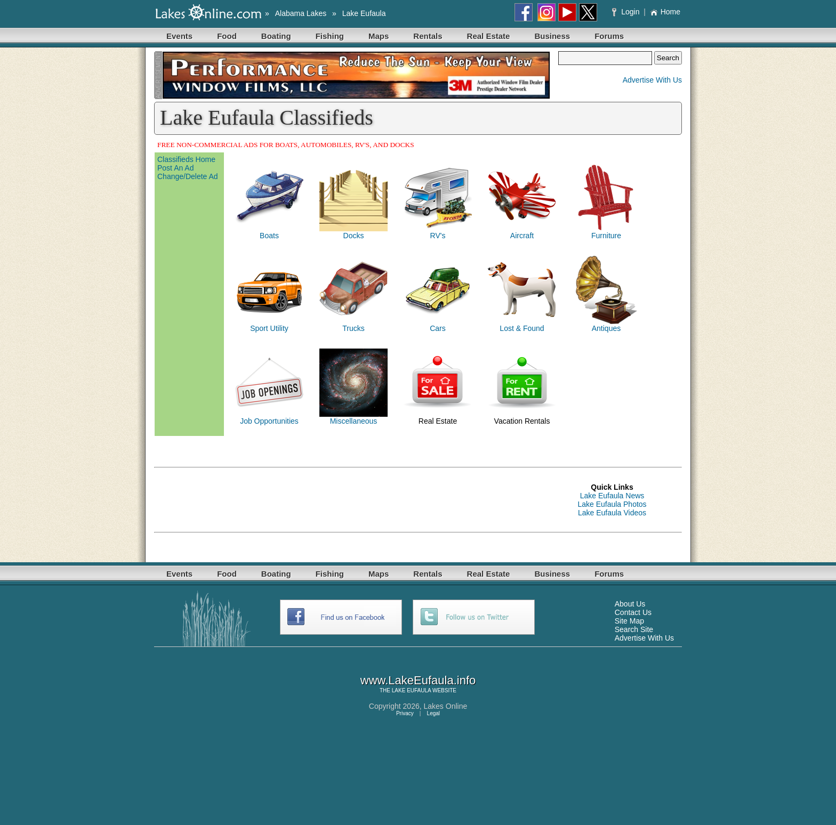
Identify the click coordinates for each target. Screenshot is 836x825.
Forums (609, 36)
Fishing (330, 36)
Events (179, 36)
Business (552, 36)
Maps (378, 36)
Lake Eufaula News (612, 495)
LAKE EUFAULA (411, 690)
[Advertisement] (348, 500)
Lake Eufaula (364, 13)
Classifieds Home (186, 159)
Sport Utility (269, 328)
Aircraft (522, 235)
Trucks (353, 328)
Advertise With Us (652, 80)
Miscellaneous (353, 421)
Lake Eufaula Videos (612, 512)
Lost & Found (522, 328)
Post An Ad (175, 168)
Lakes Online (446, 706)
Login (626, 11)
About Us (630, 604)
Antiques (606, 328)
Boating (276, 36)
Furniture (606, 235)
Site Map (629, 621)
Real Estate (488, 36)
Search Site (634, 629)
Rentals (427, 36)
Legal (433, 713)
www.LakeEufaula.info (418, 680)
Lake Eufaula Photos (611, 504)
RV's (438, 235)
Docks (353, 235)
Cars (438, 328)
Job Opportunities (269, 421)
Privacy (405, 713)
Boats (269, 235)
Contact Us (633, 612)
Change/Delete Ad (187, 176)
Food (227, 36)
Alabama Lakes (301, 13)
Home (665, 11)
